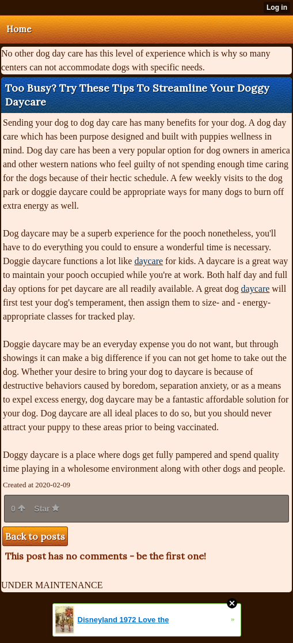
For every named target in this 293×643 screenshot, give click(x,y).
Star (46, 508)
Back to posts (35, 536)
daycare (148, 261)
